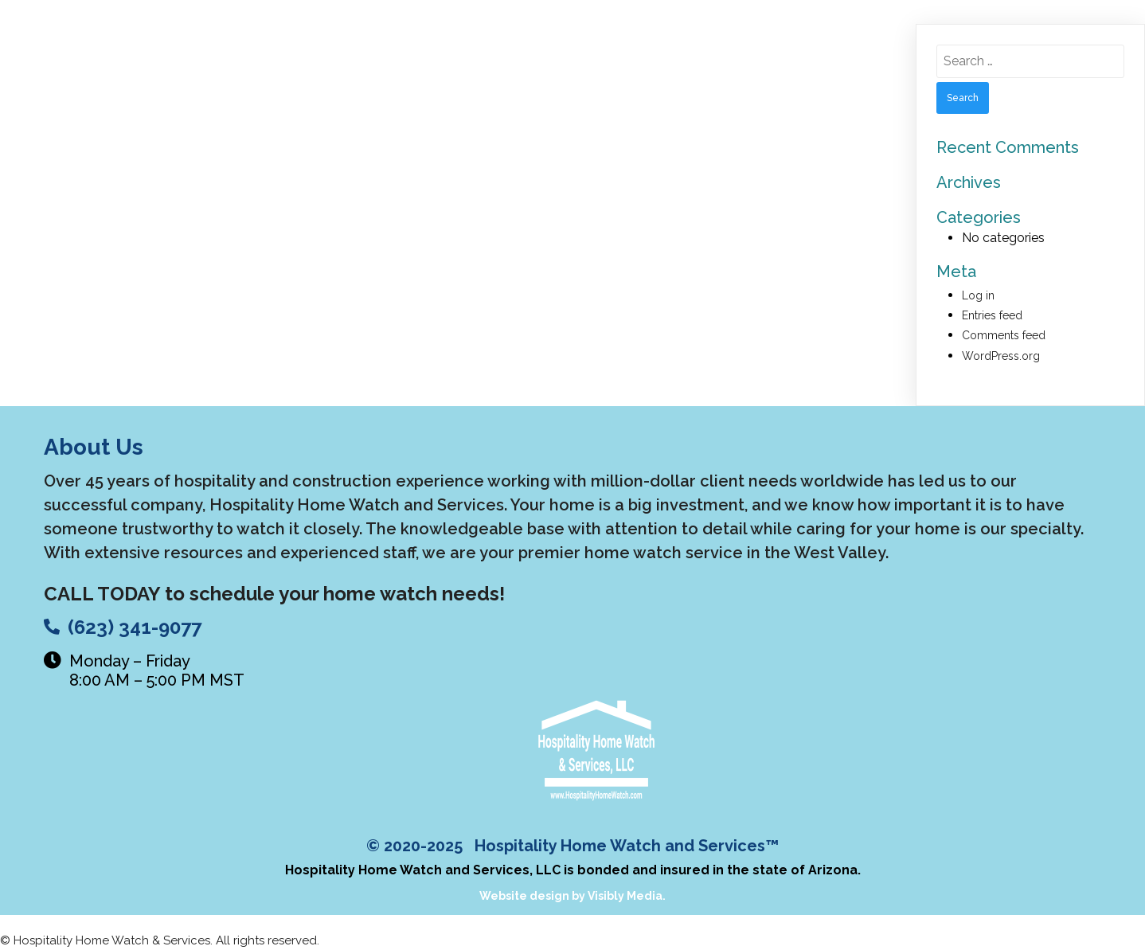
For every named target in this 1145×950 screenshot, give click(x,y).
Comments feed (1003, 335)
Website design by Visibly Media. (572, 895)
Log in (978, 295)
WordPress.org (1001, 356)
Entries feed (992, 315)
